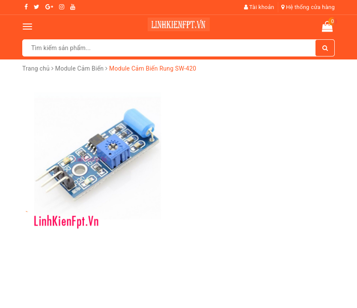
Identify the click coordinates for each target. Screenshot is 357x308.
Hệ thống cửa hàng (308, 7)
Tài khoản (259, 7)
